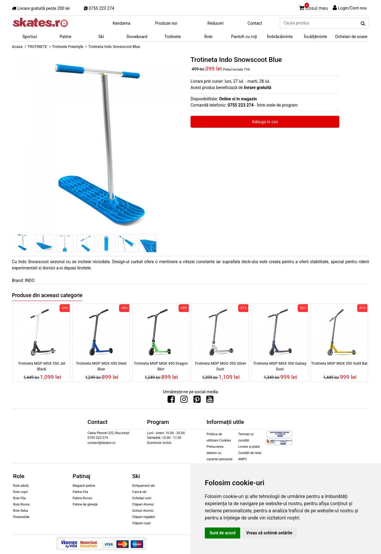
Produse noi (166, 23)
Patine (65, 36)
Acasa (17, 46)
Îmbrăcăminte (280, 36)
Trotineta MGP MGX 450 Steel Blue (101, 366)
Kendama (121, 23)
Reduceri (215, 23)
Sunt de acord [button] (222, 532)
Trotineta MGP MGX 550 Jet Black (41, 366)
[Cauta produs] (363, 23)
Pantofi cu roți (244, 36)
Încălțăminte (315, 36)
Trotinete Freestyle (67, 46)
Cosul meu (313, 7)
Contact (255, 23)
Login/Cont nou (352, 8)
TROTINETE (37, 46)
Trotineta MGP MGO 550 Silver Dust (220, 366)
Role (208, 36)
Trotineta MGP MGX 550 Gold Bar (339, 363)
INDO (30, 280)
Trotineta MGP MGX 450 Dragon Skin (161, 366)
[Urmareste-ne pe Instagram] (184, 400)
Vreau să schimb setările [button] (269, 532)
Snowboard (137, 36)
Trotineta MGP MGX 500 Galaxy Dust (279, 366)
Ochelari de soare (351, 36)
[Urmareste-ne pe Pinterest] (197, 400)
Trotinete (172, 36)
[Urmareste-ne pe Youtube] (210, 400)
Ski (101, 36)
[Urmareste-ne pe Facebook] (171, 400)
